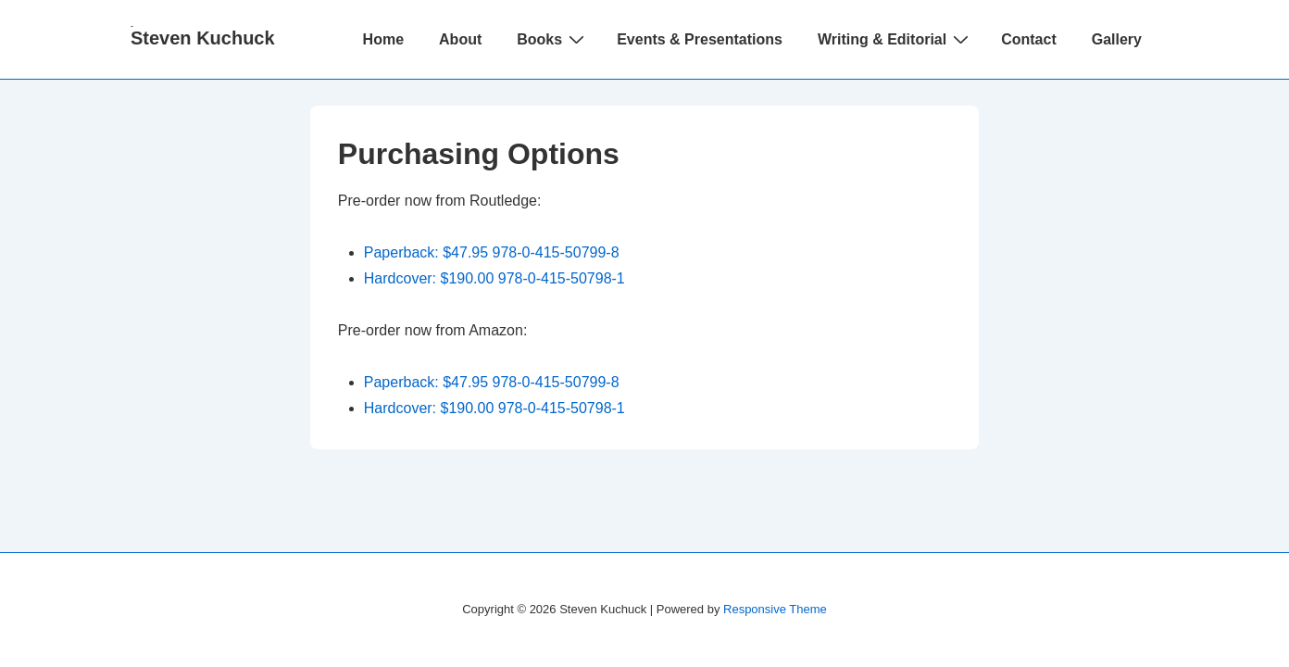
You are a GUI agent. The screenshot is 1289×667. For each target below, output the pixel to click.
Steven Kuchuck (203, 38)
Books (553, 39)
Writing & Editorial (895, 39)
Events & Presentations (699, 39)
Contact (1029, 39)
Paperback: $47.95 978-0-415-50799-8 (491, 252)
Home (383, 39)
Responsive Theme (775, 609)
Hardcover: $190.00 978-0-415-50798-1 (494, 278)
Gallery (1117, 39)
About (460, 39)
